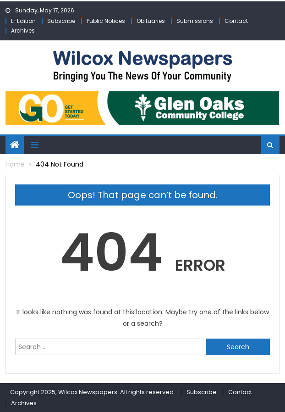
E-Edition (23, 21)
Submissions (194, 21)
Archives (23, 30)
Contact (236, 21)
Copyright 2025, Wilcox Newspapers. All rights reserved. (92, 392)
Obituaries (151, 21)
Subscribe (61, 21)
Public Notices (106, 21)
